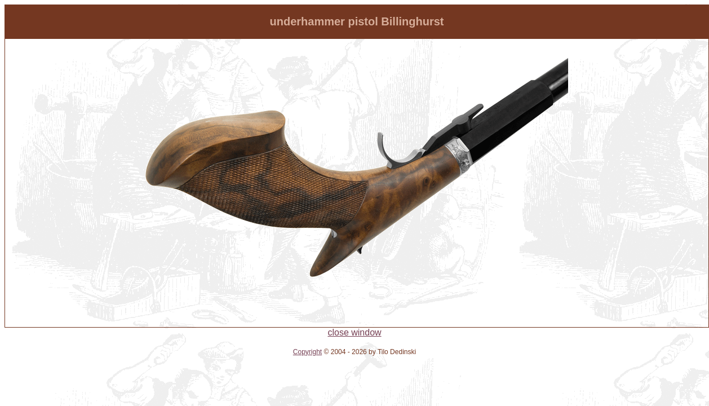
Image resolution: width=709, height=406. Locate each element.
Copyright (307, 352)
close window (354, 332)
